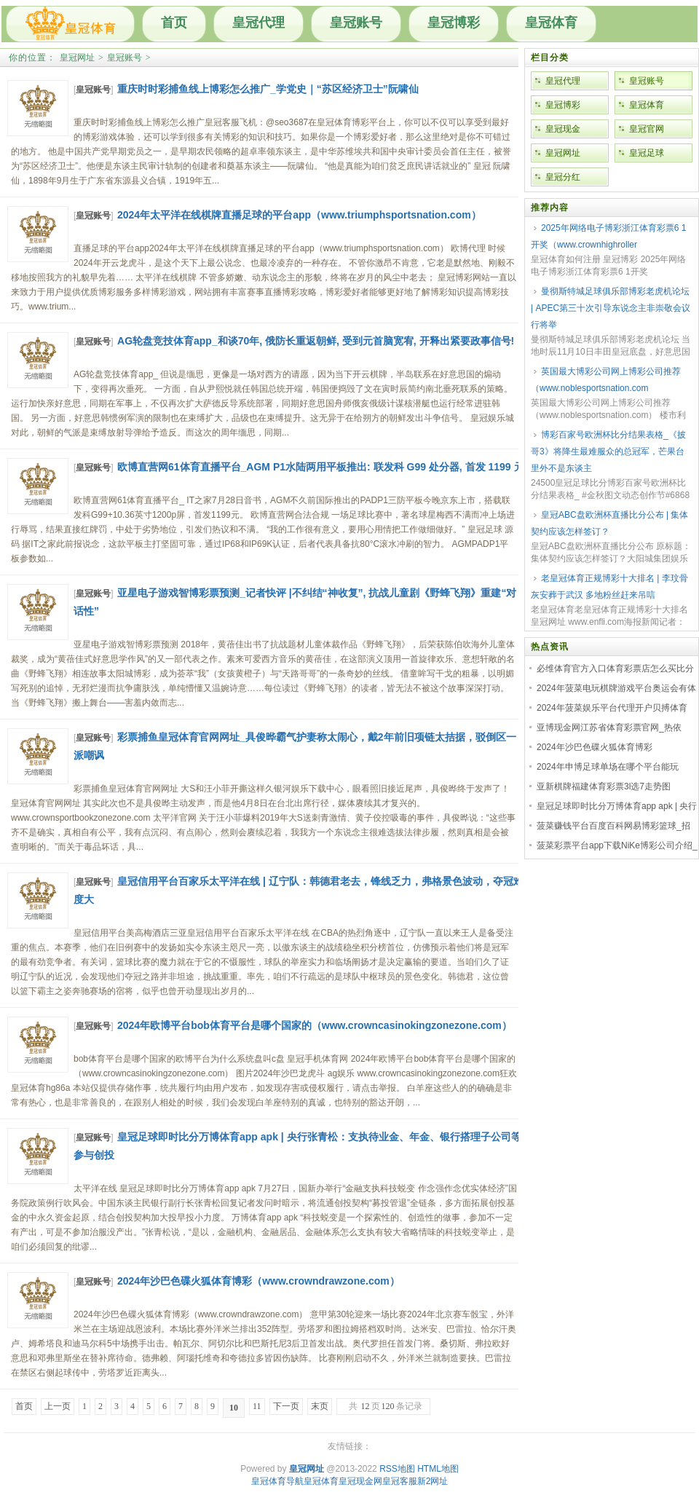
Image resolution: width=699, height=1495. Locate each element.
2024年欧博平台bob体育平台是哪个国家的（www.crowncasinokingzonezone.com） (314, 1025)
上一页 (57, 1406)
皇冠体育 (551, 22)
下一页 (286, 1406)
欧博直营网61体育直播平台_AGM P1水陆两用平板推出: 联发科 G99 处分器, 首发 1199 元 (320, 467)
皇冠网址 (77, 57)
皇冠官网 (646, 129)
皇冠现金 (562, 129)
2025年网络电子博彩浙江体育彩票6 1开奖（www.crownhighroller (608, 236)
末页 (319, 1406)
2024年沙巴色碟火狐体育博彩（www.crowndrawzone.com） (258, 1281)
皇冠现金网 (360, 1481)
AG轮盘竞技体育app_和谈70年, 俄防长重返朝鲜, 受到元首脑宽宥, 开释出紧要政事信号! (315, 341)
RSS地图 (397, 1469)
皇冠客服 (399, 1481)
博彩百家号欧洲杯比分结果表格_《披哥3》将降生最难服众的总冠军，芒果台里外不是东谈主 (608, 451)
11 (257, 1406)
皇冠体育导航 (277, 1481)
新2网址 (433, 1481)
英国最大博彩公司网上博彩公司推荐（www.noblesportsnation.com (606, 379)
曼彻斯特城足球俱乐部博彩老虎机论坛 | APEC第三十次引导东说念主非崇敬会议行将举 (610, 308)
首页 (174, 22)
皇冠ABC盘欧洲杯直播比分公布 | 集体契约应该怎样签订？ (609, 523)
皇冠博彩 (453, 22)
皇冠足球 (646, 153)
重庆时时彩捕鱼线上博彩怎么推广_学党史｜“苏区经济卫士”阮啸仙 (268, 89)
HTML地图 (438, 1469)
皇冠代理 (258, 22)
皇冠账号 (356, 22)
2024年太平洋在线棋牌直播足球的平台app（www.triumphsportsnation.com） (299, 215)
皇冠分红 (562, 177)
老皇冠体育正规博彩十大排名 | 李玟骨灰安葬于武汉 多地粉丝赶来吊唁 (609, 586)
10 (233, 1408)
